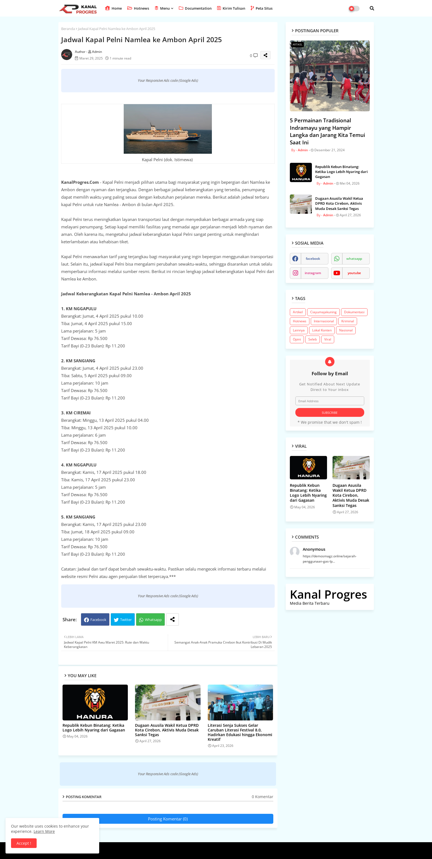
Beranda (68, 28)
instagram (313, 273)
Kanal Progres (328, 594)
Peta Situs (261, 8)
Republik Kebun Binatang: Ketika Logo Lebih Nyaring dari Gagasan (94, 727)
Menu (162, 8)
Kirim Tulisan (231, 8)
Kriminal (347, 321)
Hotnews (138, 8)
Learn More (44, 831)
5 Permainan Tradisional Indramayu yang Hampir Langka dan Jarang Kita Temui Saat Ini (327, 131)
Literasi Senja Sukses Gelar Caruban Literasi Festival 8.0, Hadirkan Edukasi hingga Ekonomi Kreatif (240, 732)
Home (113, 8)
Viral (327, 339)
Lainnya (299, 330)
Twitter (126, 619)
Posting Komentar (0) (168, 819)
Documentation (195, 8)
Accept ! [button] (24, 843)
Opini (297, 339)
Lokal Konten (322, 330)
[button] (371, 8)
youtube (354, 273)
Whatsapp (153, 619)
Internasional (324, 321)
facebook (313, 258)
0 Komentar (262, 796)
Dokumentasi (354, 312)
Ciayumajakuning (323, 312)
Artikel (298, 312)
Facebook (98, 619)
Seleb (312, 339)
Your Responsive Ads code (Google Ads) (168, 80)
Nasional (346, 330)
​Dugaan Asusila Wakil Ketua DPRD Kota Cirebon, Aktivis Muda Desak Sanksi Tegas (167, 730)
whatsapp (354, 258)
